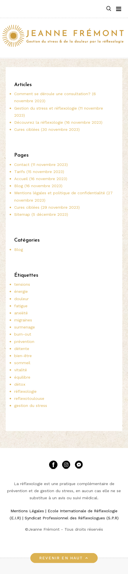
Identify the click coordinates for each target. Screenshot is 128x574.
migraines (23, 320)
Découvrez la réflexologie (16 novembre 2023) (58, 122)
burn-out (22, 334)
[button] (108, 8)
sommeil (22, 362)
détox (19, 384)
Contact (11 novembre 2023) (41, 164)
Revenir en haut (64, 558)
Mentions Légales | (28, 511)
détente (21, 348)
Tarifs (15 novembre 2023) (39, 171)
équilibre (22, 377)
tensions (22, 284)
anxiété (21, 313)
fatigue (21, 306)
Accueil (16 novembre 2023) (40, 178)
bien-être (23, 355)
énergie (21, 291)
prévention (24, 341)
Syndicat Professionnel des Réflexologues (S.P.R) (72, 518)
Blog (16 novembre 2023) (38, 185)
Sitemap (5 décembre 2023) (41, 214)
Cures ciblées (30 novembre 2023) (47, 129)
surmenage (24, 327)
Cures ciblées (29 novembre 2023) (47, 207)
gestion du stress (30, 405)
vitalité (20, 370)
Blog (18, 249)
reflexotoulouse (29, 398)
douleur (21, 298)
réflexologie (25, 391)
